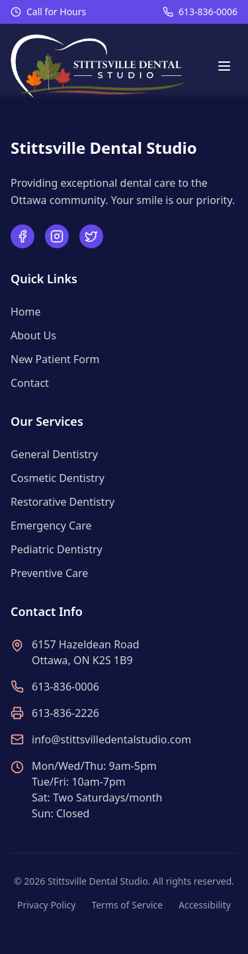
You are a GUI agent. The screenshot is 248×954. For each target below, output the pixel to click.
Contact (30, 383)
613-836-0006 (208, 11)
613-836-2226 (65, 713)
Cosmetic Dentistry (57, 478)
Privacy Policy (46, 905)
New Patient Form (55, 359)
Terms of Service (127, 905)
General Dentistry (54, 454)
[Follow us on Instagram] (57, 236)
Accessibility (205, 905)
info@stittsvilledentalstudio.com (111, 739)
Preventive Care (49, 573)
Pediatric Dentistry (57, 549)
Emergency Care (51, 525)
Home (26, 311)
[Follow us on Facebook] (22, 236)
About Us (33, 335)
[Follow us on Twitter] (91, 236)
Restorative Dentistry (62, 501)
